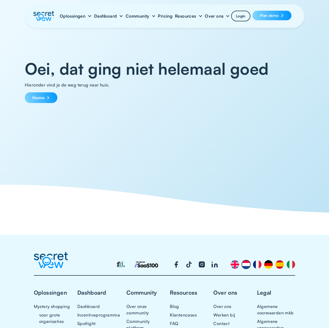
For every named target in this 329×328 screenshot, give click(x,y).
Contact (221, 323)
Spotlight (86, 323)
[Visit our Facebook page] (176, 264)
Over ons (222, 306)
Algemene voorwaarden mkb (275, 309)
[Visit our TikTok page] (189, 264)
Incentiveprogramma (98, 315)
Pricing (165, 16)
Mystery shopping (52, 306)
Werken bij (224, 315)
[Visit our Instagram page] (202, 264)
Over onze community (137, 309)
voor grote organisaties (51, 318)
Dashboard (88, 306)
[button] (76, 16)
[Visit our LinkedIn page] (214, 264)
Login (241, 16)
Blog (174, 306)
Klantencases (183, 315)
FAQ (174, 323)
